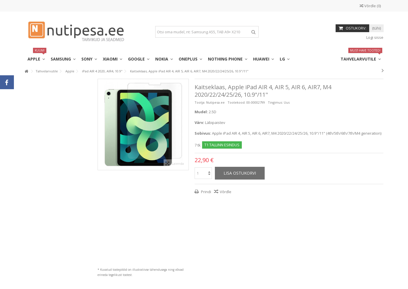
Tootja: (200, 102)
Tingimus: (275, 102)
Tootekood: (237, 102)
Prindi (205, 191)
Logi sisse (374, 37)
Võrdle (225, 191)
